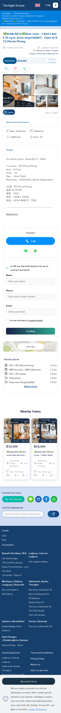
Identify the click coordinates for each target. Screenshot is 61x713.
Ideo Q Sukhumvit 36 (39, 593)
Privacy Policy (37, 658)
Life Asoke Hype (10, 558)
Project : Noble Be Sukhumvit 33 (43, 53)
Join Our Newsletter (12, 507)
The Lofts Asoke (37, 614)
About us (35, 664)
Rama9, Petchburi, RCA (14, 553)
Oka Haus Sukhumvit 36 (40, 589)
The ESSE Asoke (37, 610)
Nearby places (11, 359)
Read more (12, 214)
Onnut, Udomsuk (38, 621)
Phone (9, 290)
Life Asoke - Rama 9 (12, 575)
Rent (4, 539)
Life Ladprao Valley (38, 561)
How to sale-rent (39, 670)
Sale (4, 535)
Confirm (30, 331)
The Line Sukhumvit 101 (40, 626)
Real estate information (17, 122)
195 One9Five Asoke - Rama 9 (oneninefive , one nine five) (15, 566)
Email (9, 305)
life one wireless (10, 589)
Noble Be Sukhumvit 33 (12, 18)
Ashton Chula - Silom (12, 645)
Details (9, 149)
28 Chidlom (7, 593)
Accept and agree (18, 320)
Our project (8, 544)
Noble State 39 (36, 602)
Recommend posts (21, 13)
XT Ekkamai (34, 598)
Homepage (6, 13)
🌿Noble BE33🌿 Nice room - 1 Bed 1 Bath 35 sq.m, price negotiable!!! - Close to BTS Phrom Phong (44, 453)
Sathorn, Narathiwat (13, 621)
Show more (30, 386)
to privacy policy (35, 320)
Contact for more (11, 492)
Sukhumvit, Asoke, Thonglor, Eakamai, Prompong (22, 15)
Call (30, 241)
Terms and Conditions (42, 652)
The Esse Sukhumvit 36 (40, 606)
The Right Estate (13, 5)
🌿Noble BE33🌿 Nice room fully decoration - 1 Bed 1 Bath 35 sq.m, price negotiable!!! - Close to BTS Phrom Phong (16, 453)
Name (9, 275)
